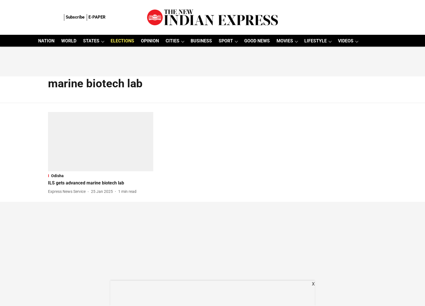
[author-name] (68, 192)
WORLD (68, 41)
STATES (91, 41)
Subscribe (75, 17)
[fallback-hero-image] (100, 141)
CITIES (172, 41)
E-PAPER (97, 17)
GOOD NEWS (257, 41)
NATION (46, 41)
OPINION (150, 41)
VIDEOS (345, 41)
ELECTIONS (122, 41)
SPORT (226, 41)
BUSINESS (201, 41)
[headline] (100, 183)
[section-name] (100, 175)
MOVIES (285, 41)
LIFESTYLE (315, 41)
